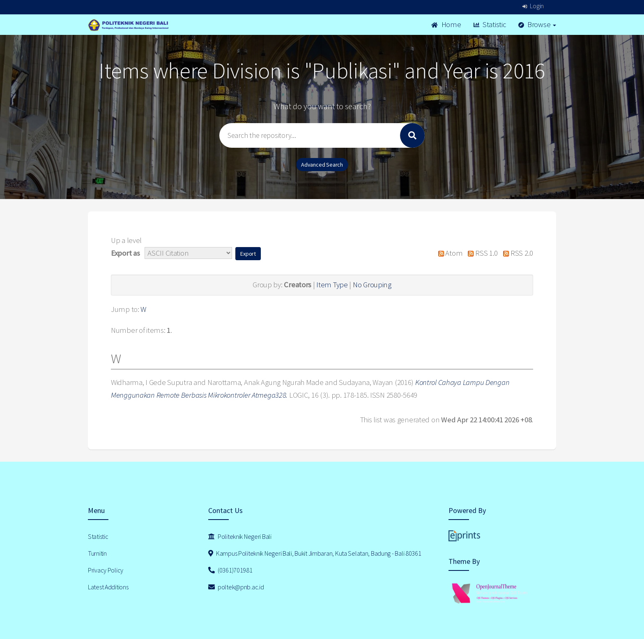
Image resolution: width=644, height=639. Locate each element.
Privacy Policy (105, 570)
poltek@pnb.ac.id (236, 587)
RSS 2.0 (516, 253)
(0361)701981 (230, 570)
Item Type (331, 284)
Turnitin (97, 553)
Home (446, 24)
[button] (248, 253)
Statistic (490, 24)
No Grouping (372, 284)
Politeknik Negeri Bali (239, 536)
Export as (125, 253)
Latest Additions (108, 587)
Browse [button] (537, 24)
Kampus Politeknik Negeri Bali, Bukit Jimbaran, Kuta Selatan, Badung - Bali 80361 (314, 553)
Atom (448, 253)
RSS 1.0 (481, 253)
